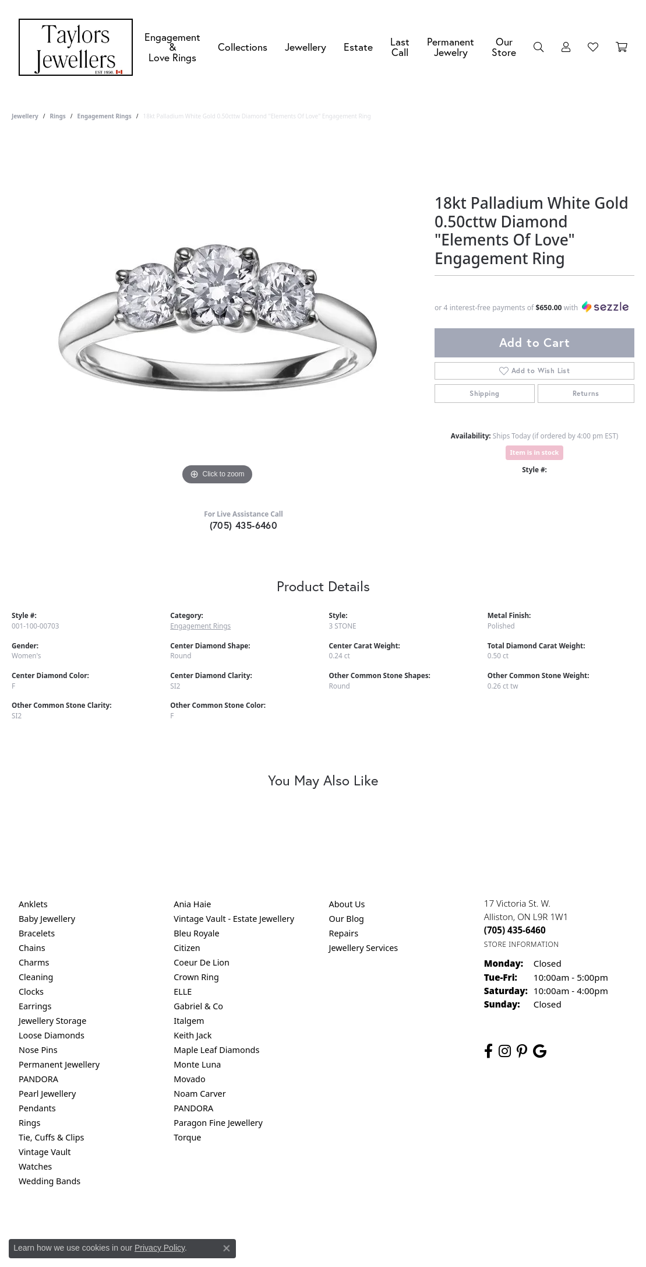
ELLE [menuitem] (183, 991)
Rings (57, 116)
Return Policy (207, 1228)
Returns (586, 393)
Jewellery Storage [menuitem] (52, 1020)
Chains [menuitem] (32, 947)
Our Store (504, 47)
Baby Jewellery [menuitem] (47, 918)
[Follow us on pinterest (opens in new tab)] (522, 1051)
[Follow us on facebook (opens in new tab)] (488, 1051)
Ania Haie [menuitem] (192, 904)
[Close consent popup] (226, 1248)
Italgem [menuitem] (189, 1020)
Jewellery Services (363, 947)
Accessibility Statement (421, 1228)
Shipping (484, 393)
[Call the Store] (515, 930)
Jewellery (305, 47)
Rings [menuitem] (29, 1122)
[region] (217, 313)
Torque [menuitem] (187, 1137)
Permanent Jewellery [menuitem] (59, 1064)
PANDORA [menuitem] (38, 1079)
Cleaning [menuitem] (36, 976)
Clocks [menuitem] (31, 991)
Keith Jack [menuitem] (192, 1035)
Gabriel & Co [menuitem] (198, 1006)
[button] (539, 47)
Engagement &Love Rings (172, 47)
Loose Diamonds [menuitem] (51, 1035)
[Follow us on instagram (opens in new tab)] (505, 1051)
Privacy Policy (266, 1228)
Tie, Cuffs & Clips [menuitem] (51, 1137)
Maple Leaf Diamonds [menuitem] (216, 1049)
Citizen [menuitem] (187, 947)
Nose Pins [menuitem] (38, 1049)
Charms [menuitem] (34, 962)
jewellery (25, 116)
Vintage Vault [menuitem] (44, 1151)
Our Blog (346, 918)
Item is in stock (534, 452)
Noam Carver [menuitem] (199, 1093)
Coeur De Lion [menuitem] (202, 962)
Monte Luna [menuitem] (197, 1064)
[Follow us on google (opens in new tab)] (539, 1051)
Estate (358, 47)
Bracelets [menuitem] (37, 933)
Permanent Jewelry (450, 47)
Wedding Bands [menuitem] (49, 1181)
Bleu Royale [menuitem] (196, 933)
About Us (347, 904)
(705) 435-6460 (244, 525)
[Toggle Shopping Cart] (621, 47)
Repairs (344, 933)
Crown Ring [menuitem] (196, 976)
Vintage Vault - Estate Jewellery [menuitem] (234, 918)
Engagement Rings (104, 116)
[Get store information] (521, 944)
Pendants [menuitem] (37, 1108)
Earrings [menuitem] (35, 1006)
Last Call (400, 47)
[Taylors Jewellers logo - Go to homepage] (78, 47)
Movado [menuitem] (189, 1079)
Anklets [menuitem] (33, 904)
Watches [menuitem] (35, 1166)
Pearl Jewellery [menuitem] (47, 1093)
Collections (242, 47)
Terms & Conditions (335, 1228)
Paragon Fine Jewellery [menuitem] (218, 1122)
